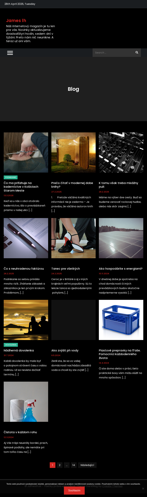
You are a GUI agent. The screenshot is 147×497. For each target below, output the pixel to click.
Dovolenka (10, 344)
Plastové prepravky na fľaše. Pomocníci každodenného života (120, 354)
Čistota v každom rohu (20, 432)
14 (73, 465)
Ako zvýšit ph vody (64, 350)
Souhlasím (74, 490)
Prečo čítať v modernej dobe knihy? (72, 185)
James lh (16, 20)
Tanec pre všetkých (65, 269)
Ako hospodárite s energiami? (120, 269)
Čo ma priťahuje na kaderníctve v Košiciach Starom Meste (21, 187)
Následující (87, 465)
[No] (143, 488)
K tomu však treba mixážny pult (118, 185)
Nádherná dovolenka (19, 350)
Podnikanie (10, 177)
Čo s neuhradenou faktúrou (24, 269)
